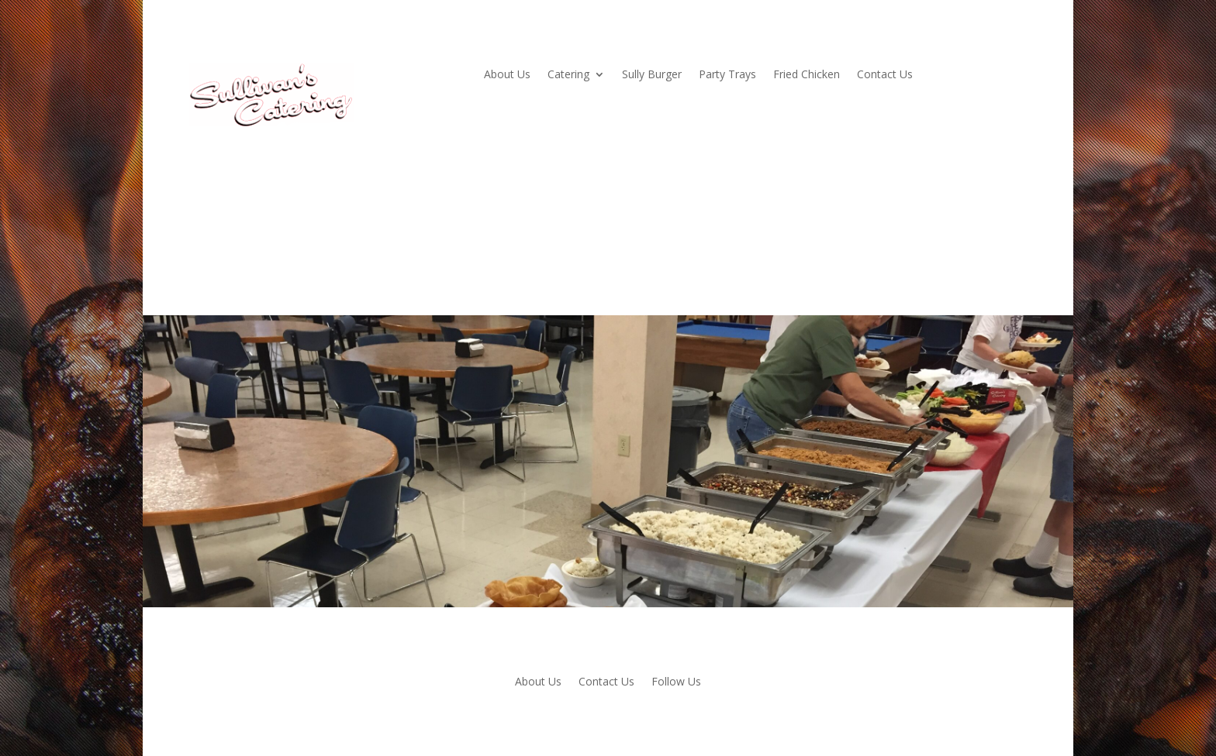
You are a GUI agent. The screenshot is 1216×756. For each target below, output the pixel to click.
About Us (507, 75)
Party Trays (727, 75)
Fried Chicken (806, 75)
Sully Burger (652, 75)
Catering (568, 75)
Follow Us (676, 682)
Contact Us (885, 75)
